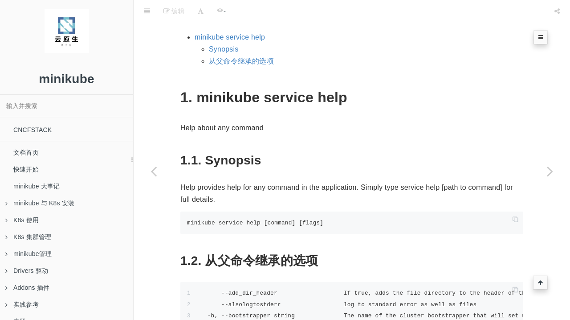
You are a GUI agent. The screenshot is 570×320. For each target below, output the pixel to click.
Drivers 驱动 (26, 270)
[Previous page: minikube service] (154, 171)
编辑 (173, 11)
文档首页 (26, 152)
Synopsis (224, 49)
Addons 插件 (27, 287)
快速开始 (26, 169)
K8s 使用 (22, 220)
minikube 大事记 (36, 186)
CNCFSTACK (32, 129)
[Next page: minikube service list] (550, 171)
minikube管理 (28, 253)
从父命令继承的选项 (241, 61)
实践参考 (22, 304)
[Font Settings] (200, 11)
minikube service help (230, 37)
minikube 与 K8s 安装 (39, 203)
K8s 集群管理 (28, 236)
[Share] (557, 11)
